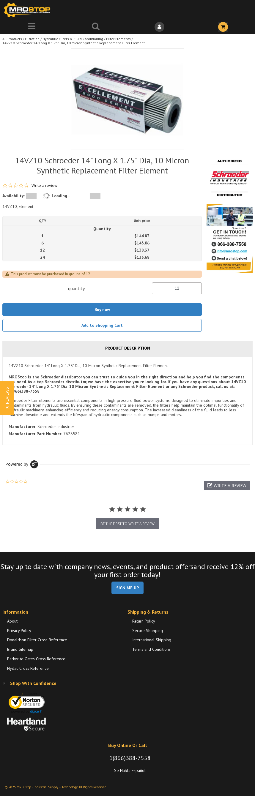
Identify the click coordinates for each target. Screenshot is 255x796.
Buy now (102, 309)
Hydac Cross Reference (28, 668)
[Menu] (32, 27)
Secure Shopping (147, 630)
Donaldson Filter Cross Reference (37, 639)
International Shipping (151, 639)
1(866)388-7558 (130, 758)
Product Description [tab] (127, 348)
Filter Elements (118, 39)
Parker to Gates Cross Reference (36, 658)
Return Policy (143, 621)
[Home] (29, 10)
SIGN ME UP (127, 587)
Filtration (32, 39)
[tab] (127, 400)
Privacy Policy (19, 630)
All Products (12, 39)
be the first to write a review (127, 523)
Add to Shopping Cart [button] (102, 325)
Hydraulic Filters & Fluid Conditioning (72, 39)
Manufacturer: (22, 426)
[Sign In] (159, 27)
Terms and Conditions (151, 649)
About (12, 621)
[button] (227, 485)
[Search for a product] (96, 27)
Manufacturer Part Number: (35, 433)
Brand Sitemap (20, 649)
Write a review (44, 185)
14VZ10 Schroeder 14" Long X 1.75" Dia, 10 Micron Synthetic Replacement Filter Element (73, 43)
